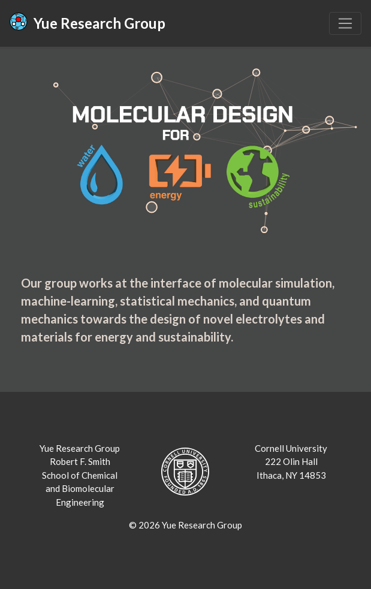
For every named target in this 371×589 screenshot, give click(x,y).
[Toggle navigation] (345, 23)
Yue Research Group (87, 22)
